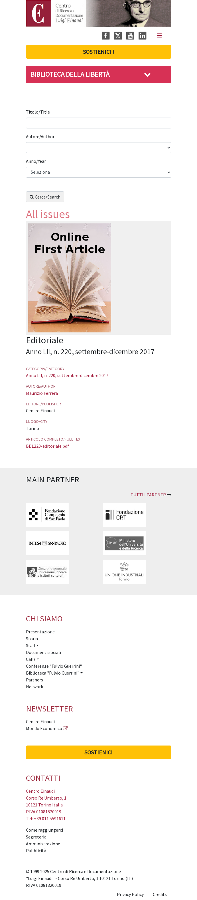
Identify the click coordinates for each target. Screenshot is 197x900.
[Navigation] (159, 35)
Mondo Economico (44, 728)
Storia (32, 638)
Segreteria (36, 837)
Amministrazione (43, 844)
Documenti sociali (43, 652)
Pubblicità (36, 850)
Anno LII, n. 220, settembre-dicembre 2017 (67, 375)
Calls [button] (31, 659)
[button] (147, 74)
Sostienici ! (98, 51)
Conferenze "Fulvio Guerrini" (54, 666)
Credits (160, 894)
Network (34, 686)
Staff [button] (30, 645)
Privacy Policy (130, 894)
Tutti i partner (148, 494)
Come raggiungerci (44, 830)
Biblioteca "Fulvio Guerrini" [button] (52, 673)
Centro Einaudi (40, 721)
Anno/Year (36, 161)
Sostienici (98, 752)
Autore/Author (40, 136)
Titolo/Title (38, 112)
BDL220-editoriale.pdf (47, 446)
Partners (34, 680)
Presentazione (40, 632)
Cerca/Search (45, 197)
